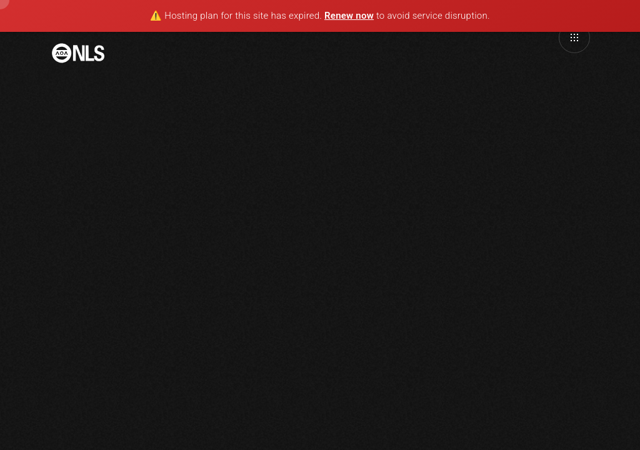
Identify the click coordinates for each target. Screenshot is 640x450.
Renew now (349, 15)
